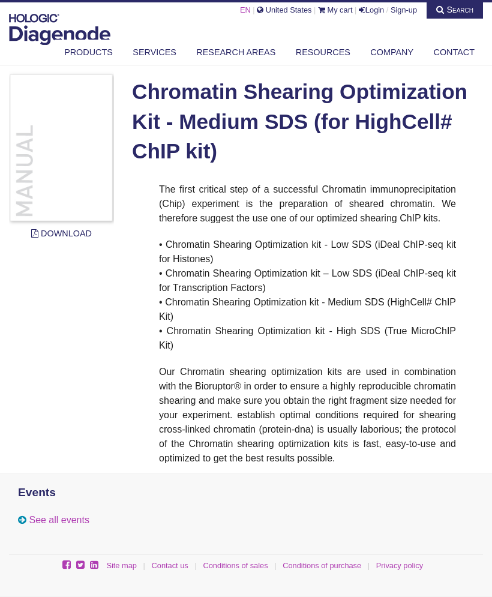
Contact (454, 52)
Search (454, 9)
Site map (121, 565)
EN (245, 9)
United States (284, 9)
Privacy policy (399, 565)
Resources (323, 52)
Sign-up (404, 9)
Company (391, 52)
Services (154, 52)
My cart (335, 9)
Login (371, 9)
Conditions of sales (235, 565)
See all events (59, 520)
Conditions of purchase (322, 565)
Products (88, 52)
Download (61, 233)
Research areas (235, 52)
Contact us (170, 565)
